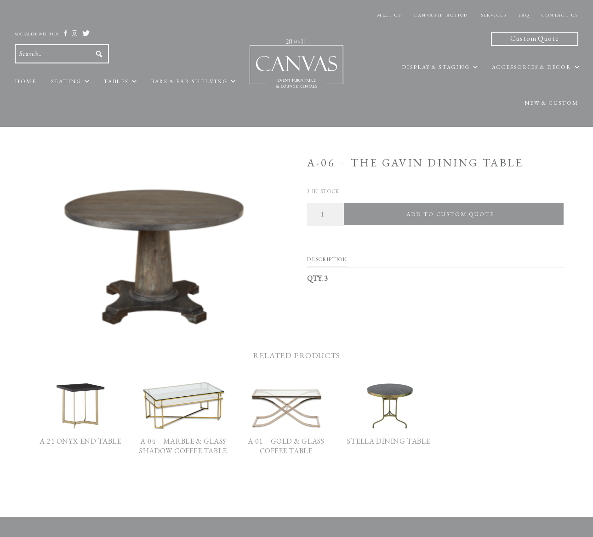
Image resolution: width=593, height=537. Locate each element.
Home (25, 81)
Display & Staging (436, 67)
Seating (66, 81)
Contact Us (560, 15)
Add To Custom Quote (450, 214)
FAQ (524, 15)
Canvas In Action (441, 15)
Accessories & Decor (531, 67)
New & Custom (551, 103)
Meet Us (389, 15)
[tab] (327, 262)
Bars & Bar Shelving (189, 81)
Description (327, 259)
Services (493, 15)
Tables (116, 81)
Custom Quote (534, 38)
